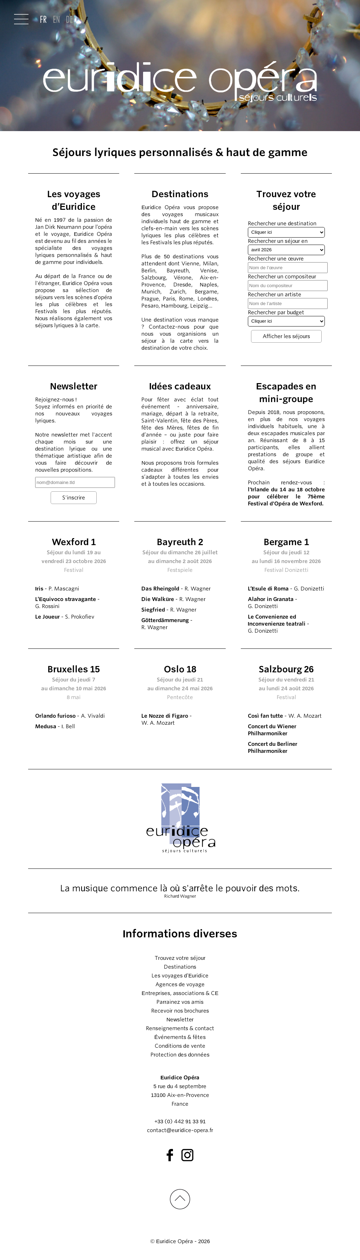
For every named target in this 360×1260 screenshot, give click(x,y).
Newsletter (179, 1019)
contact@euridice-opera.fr (180, 1130)
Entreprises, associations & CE (180, 993)
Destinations (180, 967)
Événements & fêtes (180, 1037)
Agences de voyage (180, 984)
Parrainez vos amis (180, 1002)
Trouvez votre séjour (180, 958)
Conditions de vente (180, 1046)
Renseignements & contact (180, 1028)
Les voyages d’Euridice (180, 976)
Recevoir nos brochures (180, 1011)
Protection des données (180, 1055)
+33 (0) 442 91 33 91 (180, 1121)
